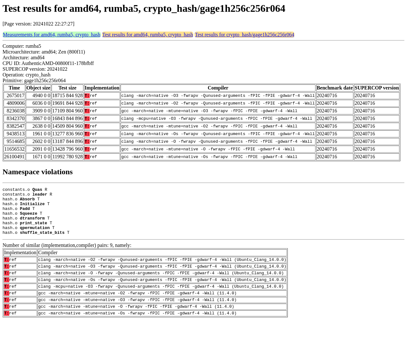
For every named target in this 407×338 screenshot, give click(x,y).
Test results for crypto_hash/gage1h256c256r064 (244, 34)
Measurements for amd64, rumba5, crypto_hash (51, 34)
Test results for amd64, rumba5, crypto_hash (147, 34)
